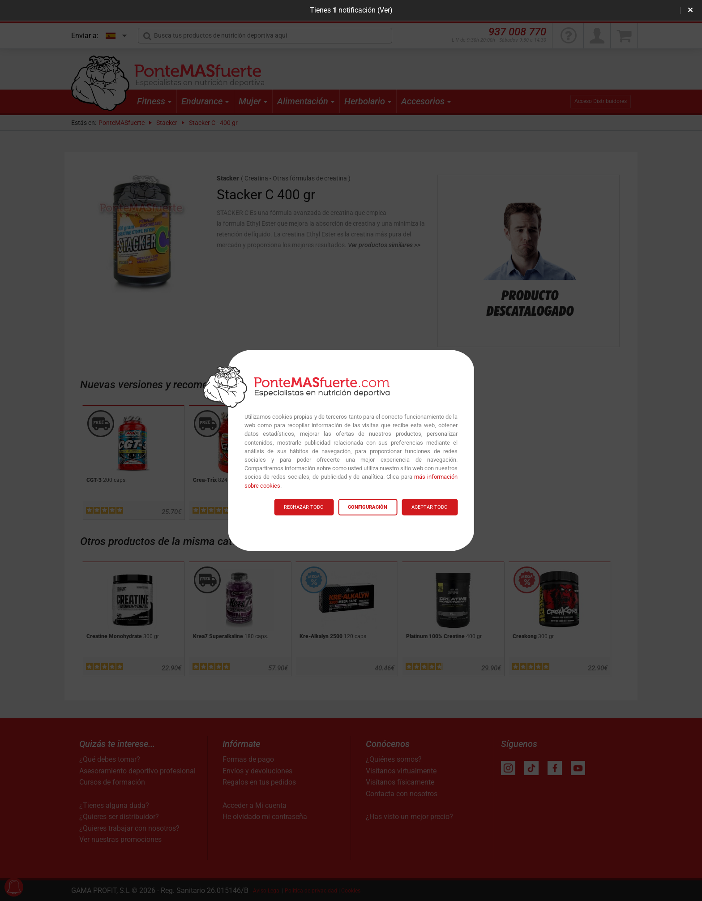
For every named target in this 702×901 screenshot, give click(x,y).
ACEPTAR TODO (429, 507)
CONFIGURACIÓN (367, 507)
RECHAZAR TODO (304, 507)
